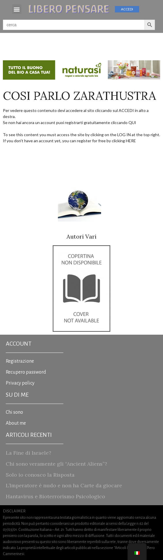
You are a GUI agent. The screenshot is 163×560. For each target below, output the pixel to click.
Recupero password (26, 372)
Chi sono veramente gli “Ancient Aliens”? (56, 463)
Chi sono (14, 412)
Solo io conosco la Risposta (40, 474)
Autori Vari (81, 236)
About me (16, 423)
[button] (17, 9)
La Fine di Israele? (28, 453)
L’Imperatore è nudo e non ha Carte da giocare (64, 485)
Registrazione (20, 361)
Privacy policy (20, 383)
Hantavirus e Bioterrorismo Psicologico (55, 496)
